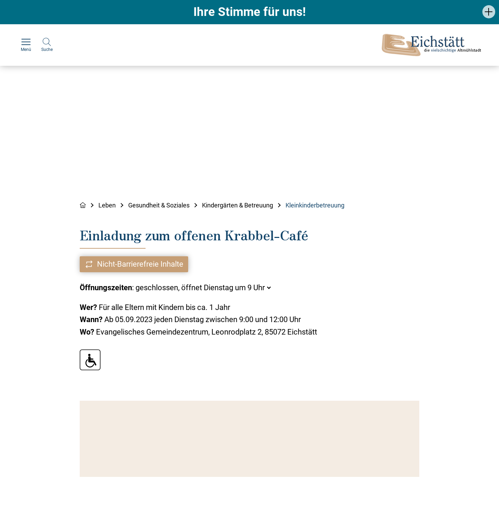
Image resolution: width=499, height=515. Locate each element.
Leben (107, 205)
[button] (488, 11)
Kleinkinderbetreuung (315, 205)
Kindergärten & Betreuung (237, 205)
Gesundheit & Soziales (159, 205)
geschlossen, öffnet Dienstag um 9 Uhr (200, 287)
